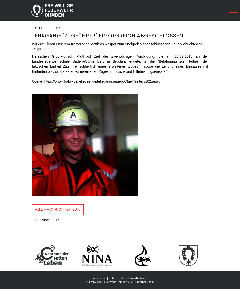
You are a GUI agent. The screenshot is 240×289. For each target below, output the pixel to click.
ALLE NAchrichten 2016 (58, 209)
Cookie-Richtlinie (137, 278)
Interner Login (145, 281)
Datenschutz (116, 278)
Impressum (99, 278)
